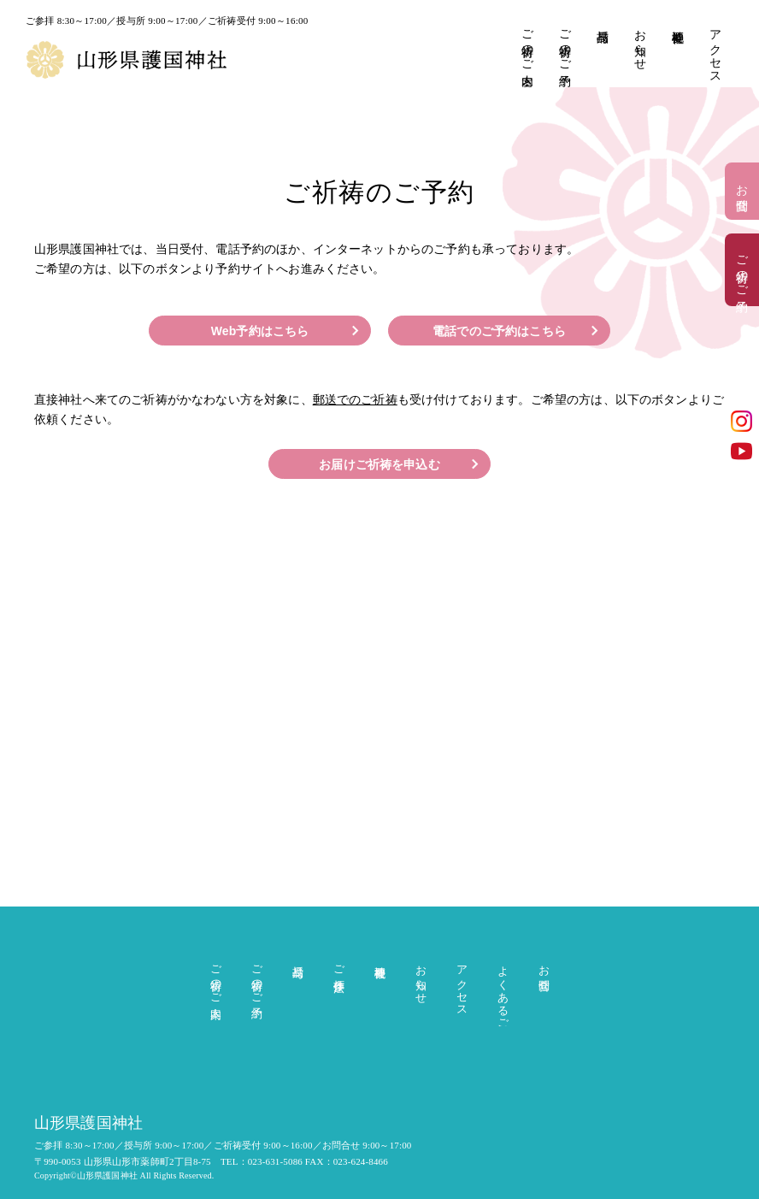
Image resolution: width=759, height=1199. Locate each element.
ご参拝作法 (338, 965)
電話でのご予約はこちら (499, 331)
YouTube (741, 451)
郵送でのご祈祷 (355, 399)
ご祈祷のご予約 (564, 44)
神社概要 (677, 22)
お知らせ (639, 43)
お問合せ (742, 191)
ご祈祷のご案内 (527, 44)
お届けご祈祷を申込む (379, 464)
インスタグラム (741, 421)
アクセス (715, 50)
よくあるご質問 (503, 992)
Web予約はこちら (260, 331)
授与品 (602, 22)
